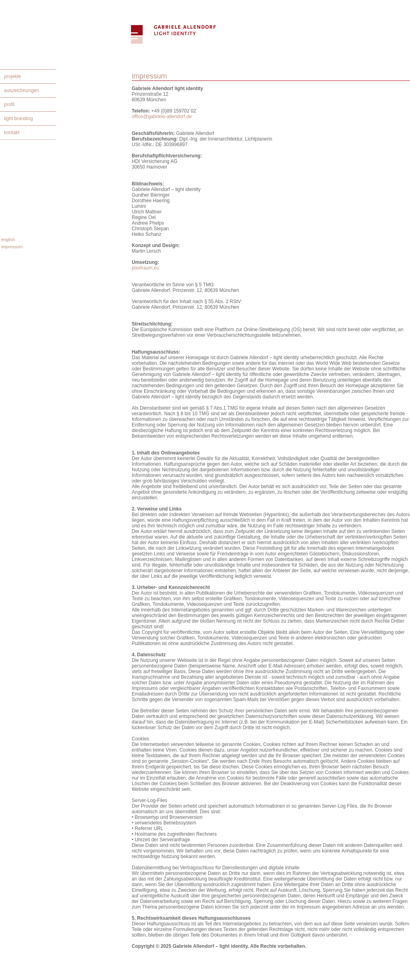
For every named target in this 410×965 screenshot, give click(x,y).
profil (9, 104)
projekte (12, 76)
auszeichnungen (21, 90)
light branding (18, 118)
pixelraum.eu (145, 268)
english (8, 239)
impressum (12, 246)
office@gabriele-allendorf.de (162, 116)
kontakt (12, 132)
